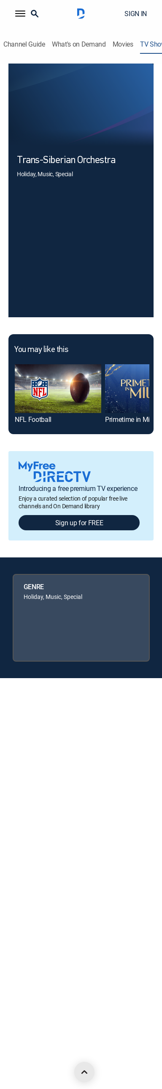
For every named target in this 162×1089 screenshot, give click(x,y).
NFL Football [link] (33, 419)
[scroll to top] (84, 1072)
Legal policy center (31, 775)
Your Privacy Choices (45, 833)
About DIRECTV (28, 717)
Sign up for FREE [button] (79, 522)
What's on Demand (79, 44)
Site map (19, 890)
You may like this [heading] (41, 350)
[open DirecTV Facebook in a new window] (30, 1055)
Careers (18, 746)
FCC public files (27, 919)
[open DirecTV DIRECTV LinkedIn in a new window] (11, 1055)
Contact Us (22, 977)
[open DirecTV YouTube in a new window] (86, 1055)
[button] (20, 13)
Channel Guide (24, 44)
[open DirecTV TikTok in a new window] (104, 1055)
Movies (123, 44)
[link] (58, 388)
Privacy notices (27, 861)
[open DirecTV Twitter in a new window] (49, 1055)
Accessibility (23, 948)
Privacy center (26, 804)
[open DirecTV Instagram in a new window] (67, 1055)
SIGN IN (135, 13)
